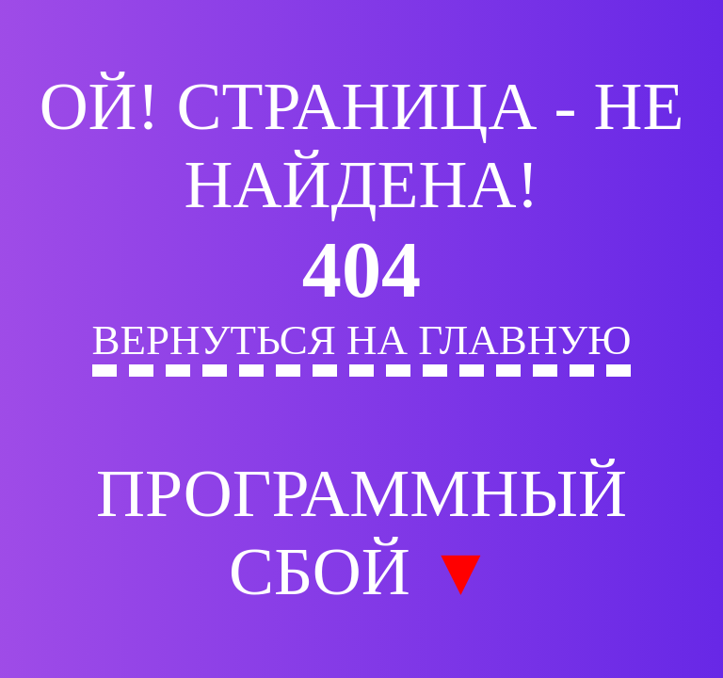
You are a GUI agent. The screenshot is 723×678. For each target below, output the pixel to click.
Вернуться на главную (362, 339)
